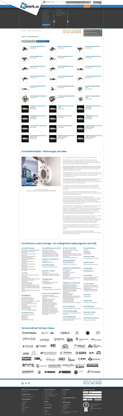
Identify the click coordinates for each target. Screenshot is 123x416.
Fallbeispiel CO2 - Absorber (69, 272)
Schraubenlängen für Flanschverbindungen (26, 308)
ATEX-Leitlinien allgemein (47, 250)
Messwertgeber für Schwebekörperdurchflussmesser (91, 288)
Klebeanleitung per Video (47, 262)
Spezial (29, 30)
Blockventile (24, 317)
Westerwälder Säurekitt (89, 314)
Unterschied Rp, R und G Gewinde (28, 306)
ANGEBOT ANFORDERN (91, 32)
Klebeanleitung (45, 260)
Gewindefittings (87, 252)
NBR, (31, 310)
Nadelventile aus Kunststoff (27, 319)
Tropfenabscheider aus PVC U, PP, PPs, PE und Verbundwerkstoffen (72, 319)
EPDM (35, 310)
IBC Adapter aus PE (67, 251)
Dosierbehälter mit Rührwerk (48, 305)
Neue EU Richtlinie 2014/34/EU (48, 251)
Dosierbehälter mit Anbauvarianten (50, 308)
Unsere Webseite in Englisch (90, 319)
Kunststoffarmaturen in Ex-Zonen (49, 252)
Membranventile (25, 315)
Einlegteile (86, 250)
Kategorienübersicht (29, 41)
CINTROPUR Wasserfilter (68, 299)
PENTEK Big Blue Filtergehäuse (69, 287)
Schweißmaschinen (37, 30)
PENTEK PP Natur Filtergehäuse (69, 289)
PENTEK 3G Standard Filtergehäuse (70, 285)
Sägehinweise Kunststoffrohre (28, 298)
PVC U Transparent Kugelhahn (28, 314)
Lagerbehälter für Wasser (47, 301)
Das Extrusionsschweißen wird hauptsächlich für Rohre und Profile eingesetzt (80, 179)
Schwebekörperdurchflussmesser (91, 285)
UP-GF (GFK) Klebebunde (26, 282)
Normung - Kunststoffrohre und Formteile (30, 301)
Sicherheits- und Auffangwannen (49, 302)
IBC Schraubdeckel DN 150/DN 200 (70, 250)
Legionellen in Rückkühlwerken (70, 264)
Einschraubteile (87, 251)
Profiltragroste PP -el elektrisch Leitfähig (51, 275)
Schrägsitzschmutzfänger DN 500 (91, 279)
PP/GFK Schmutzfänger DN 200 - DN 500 (30, 285)
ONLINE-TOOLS (89, 30)
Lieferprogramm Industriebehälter (49, 304)
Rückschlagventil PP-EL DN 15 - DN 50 (50, 255)
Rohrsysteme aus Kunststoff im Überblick (30, 250)
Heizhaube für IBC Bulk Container (70, 257)
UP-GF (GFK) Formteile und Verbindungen (30, 278)
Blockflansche (66, 276)
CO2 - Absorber (66, 271)
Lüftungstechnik (45, 281)
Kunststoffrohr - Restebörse (27, 299)
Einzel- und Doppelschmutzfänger (91, 277)
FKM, (33, 310)
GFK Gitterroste (45, 272)
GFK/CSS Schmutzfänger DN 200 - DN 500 (30, 286)
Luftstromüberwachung (47, 283)
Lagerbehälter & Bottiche (47, 300)
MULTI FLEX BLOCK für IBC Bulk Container (72, 253)
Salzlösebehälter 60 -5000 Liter (48, 299)
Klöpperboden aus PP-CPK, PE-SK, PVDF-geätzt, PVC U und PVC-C (72, 278)
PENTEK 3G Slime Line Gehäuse (69, 284)
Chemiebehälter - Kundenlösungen (49, 310)
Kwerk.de (23, 30)
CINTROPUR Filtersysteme (68, 298)
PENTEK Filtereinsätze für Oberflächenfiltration (68, 294)
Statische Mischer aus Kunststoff (91, 264)
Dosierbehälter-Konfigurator (48, 295)
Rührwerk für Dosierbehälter (48, 306)
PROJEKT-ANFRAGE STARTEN (92, 35)
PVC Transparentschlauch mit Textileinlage (51, 289)
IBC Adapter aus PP (67, 252)
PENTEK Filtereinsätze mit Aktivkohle (71, 297)
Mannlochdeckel (66, 273)
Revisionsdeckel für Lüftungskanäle (50, 282)
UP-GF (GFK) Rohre (25, 277)
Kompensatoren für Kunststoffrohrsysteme (89, 270)
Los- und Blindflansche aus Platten (91, 258)
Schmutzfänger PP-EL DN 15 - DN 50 (50, 253)
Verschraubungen (87, 253)
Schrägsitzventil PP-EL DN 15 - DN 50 (50, 256)
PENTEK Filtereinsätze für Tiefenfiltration (72, 296)
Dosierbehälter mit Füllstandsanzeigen (50, 311)
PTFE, (28, 310)
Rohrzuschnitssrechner (26, 297)
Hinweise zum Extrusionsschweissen (50, 266)
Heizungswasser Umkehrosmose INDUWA (72, 302)
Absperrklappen (24, 318)
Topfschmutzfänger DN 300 (89, 278)
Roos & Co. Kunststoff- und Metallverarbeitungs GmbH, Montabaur (41, 190)
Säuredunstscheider (67, 269)
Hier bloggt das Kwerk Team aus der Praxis (93, 308)
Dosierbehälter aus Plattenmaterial (49, 309)
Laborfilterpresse (87, 296)
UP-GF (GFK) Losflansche (26, 283)
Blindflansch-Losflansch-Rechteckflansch (72, 308)
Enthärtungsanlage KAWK (68, 301)
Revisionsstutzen (66, 275)
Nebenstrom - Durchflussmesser (90, 290)
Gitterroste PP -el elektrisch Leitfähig (50, 273)
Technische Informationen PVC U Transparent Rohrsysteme (28, 257)
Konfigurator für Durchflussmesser (91, 286)
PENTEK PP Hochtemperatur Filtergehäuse (72, 288)
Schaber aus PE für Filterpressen (90, 302)
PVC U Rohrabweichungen (27, 302)
